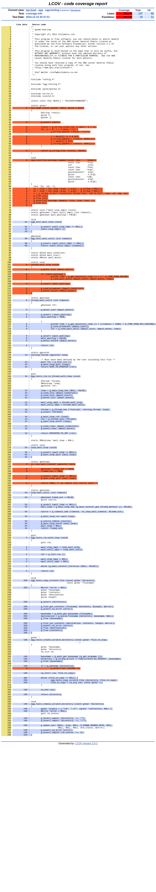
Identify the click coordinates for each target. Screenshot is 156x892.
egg (40, 10)
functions (75, 10)
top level (31, 10)
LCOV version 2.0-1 (86, 886)
